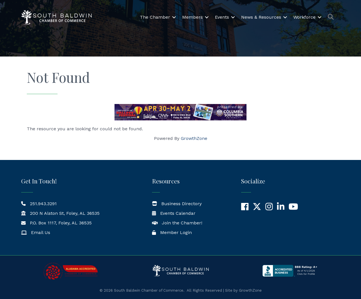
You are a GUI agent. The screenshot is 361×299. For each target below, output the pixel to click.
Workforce (304, 17)
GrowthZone (194, 138)
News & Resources (261, 17)
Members (192, 17)
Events (222, 17)
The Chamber (155, 17)
